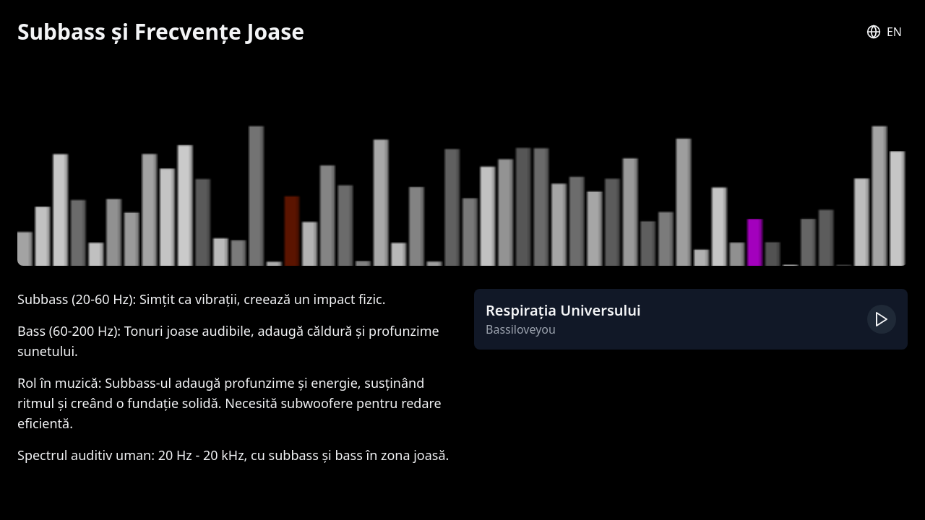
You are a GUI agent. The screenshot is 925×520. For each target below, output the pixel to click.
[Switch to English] (884, 31)
